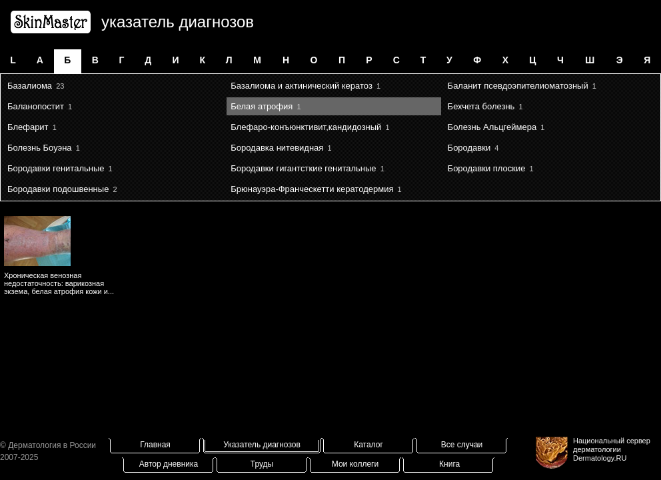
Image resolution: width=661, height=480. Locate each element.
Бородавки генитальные (56, 168)
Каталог (368, 444)
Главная (155, 444)
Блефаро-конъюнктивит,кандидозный (306, 127)
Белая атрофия (262, 106)
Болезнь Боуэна (39, 148)
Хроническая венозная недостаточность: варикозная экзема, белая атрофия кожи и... (59, 283)
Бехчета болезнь (481, 106)
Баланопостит (35, 106)
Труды (262, 464)
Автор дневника (168, 464)
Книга (449, 464)
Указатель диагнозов (262, 444)
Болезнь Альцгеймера (492, 127)
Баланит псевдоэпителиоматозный (518, 86)
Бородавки (469, 148)
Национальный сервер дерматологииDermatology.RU (611, 449)
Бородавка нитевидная (277, 148)
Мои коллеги (355, 464)
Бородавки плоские (487, 168)
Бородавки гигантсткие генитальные (303, 168)
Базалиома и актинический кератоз (301, 86)
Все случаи (462, 444)
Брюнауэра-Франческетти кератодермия (312, 189)
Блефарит (28, 127)
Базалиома (29, 86)
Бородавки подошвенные (58, 189)
